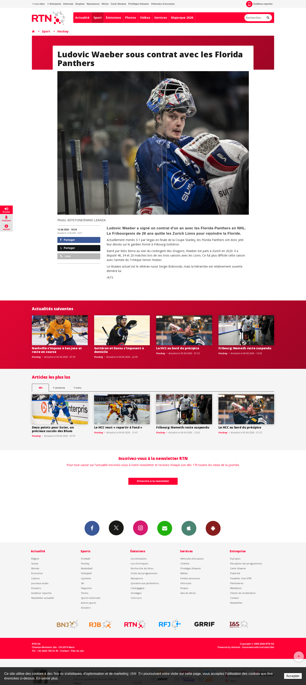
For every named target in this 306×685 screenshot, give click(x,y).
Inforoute (68, 4)
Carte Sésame (118, 4)
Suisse (34, 563)
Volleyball (86, 573)
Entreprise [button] (54, 4)
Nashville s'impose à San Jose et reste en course (57, 350)
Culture (35, 578)
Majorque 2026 (182, 18)
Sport (98, 18)
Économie (37, 573)
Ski (82, 583)
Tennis (84, 593)
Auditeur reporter (41, 593)
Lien (65, 256)
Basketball (86, 568)
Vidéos (145, 18)
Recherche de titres (142, 568)
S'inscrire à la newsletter (153, 481)
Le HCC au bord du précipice (177, 348)
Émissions (113, 18)
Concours (136, 597)
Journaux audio (39, 583)
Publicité (235, 573)
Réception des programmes (246, 563)
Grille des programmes (144, 573)
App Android (213, 528)
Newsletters (164, 528)
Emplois (80, 4)
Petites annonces (190, 578)
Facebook (92, 528)
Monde (35, 568)
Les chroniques (139, 563)
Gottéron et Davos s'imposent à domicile (119, 350)
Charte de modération (243, 593)
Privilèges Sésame (138, 4)
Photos (130, 18)
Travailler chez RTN (240, 578)
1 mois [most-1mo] (77, 387)
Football (85, 558)
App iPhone (188, 528)
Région (35, 558)
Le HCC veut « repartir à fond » (118, 427)
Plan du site (77, 651)
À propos (235, 558)
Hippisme (86, 588)
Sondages (136, 593)
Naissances (93, 4)
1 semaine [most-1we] (59, 387)
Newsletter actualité (42, 597)
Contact (234, 597)
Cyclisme (86, 578)
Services (160, 18)
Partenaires (236, 583)
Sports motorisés (90, 597)
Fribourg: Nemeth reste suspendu (244, 348)
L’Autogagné (137, 588)
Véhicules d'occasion (162, 4)
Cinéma (184, 563)
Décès (105, 4)
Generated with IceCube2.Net (258, 647)
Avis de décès (188, 593)
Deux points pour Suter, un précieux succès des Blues (53, 429)
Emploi (184, 588)
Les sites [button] (38, 4)
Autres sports (88, 602)
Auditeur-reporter (259, 4)
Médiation (236, 588)
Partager (67, 239)
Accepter (293, 676)
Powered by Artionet (229, 647)
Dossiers (36, 588)
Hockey (63, 31)
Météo (184, 573)
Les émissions (138, 558)
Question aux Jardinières (145, 583)
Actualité (82, 18)
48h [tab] (40, 387)
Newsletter (236, 602)
